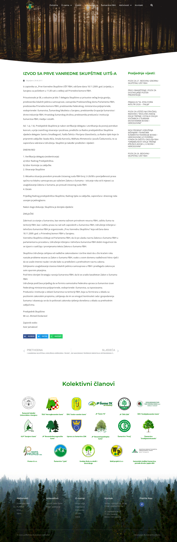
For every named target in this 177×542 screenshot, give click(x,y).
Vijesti (78, 5)
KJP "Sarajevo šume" (28, 436)
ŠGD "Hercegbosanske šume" (52, 414)
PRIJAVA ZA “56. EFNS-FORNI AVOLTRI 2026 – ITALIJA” (140, 103)
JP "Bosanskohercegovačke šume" (52, 437)
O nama (66, 5)
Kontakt (139, 5)
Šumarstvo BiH (108, 5)
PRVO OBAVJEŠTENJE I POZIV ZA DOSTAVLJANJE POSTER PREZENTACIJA (142, 92)
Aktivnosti (125, 5)
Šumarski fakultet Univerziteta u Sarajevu (28, 414)
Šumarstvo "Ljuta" (60, 461)
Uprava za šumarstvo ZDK (76, 436)
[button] (151, 5)
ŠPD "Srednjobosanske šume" (148, 414)
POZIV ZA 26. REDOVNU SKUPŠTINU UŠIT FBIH (138, 154)
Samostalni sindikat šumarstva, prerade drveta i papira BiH (144, 462)
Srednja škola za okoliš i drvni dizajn (88, 462)
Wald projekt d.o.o (116, 461)
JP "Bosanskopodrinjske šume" (100, 438)
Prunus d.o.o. (32, 461)
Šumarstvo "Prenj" (124, 436)
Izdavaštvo (91, 5)
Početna (54, 5)
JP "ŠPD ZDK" (124, 414)
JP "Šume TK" (100, 414)
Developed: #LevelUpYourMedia (147, 535)
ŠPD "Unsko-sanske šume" (76, 414)
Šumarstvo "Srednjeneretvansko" (148, 437)
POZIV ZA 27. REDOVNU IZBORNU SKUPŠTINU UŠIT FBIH (143, 81)
